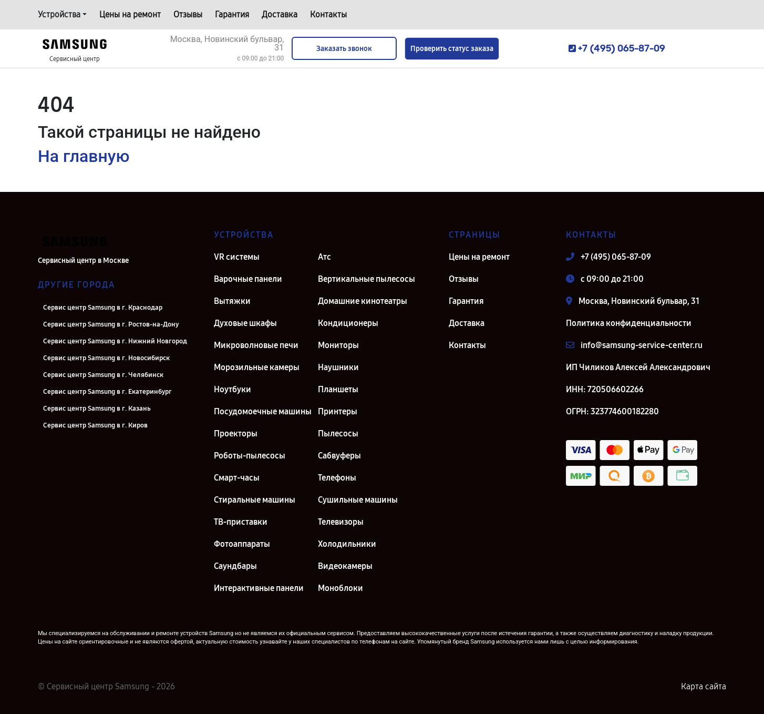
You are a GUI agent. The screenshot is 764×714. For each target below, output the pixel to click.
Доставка (279, 14)
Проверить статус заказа (451, 48)
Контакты (328, 14)
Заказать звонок (344, 48)
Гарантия (232, 14)
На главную (83, 156)
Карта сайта (703, 686)
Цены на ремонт (130, 14)
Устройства (59, 14)
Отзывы (187, 14)
